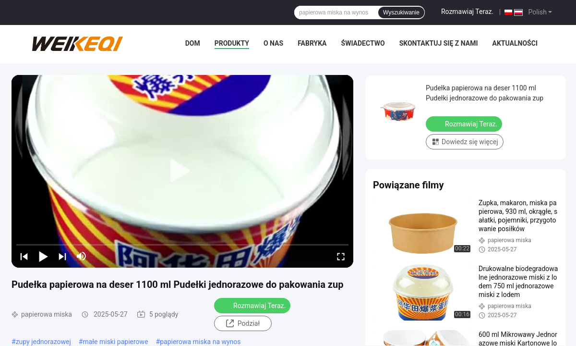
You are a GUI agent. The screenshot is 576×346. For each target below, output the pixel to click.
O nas (273, 43)
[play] (182, 171)
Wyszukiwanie (401, 12)
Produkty (232, 43)
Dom (192, 43)
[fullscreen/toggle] (340, 256)
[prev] (24, 256)
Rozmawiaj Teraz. (467, 11)
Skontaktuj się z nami (438, 43)
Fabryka (312, 43)
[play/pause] (43, 256)
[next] (62, 256)
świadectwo (363, 43)
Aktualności (515, 43)
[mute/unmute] (81, 256)
